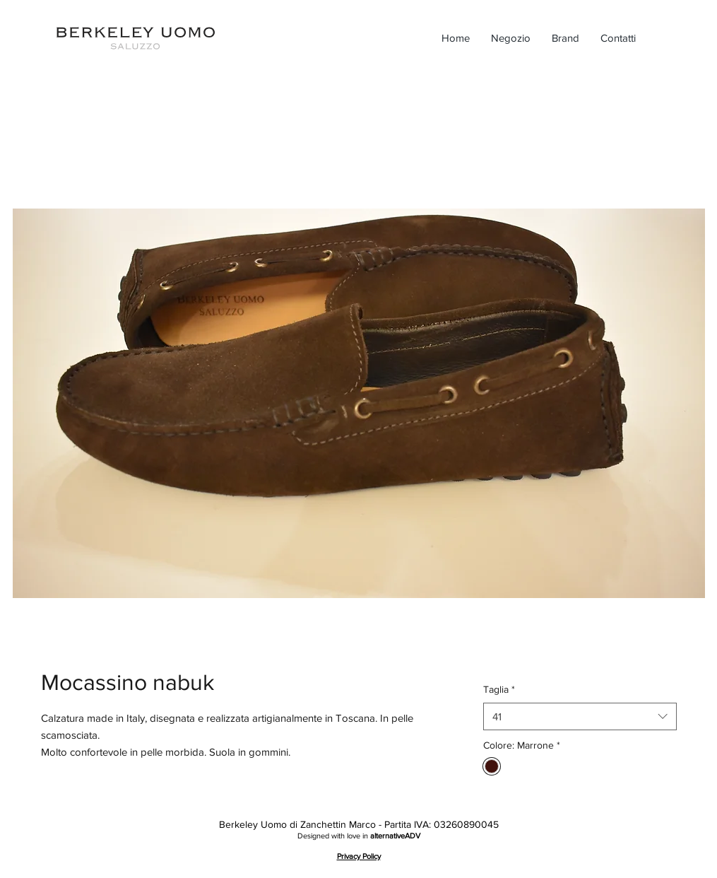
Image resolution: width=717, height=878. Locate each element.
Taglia (499, 689)
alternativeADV (395, 835)
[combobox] (579, 716)
